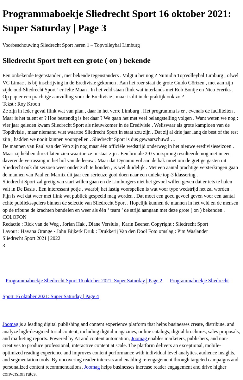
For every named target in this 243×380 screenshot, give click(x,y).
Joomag (11, 324)
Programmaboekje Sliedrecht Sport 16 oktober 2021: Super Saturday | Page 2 (84, 280)
